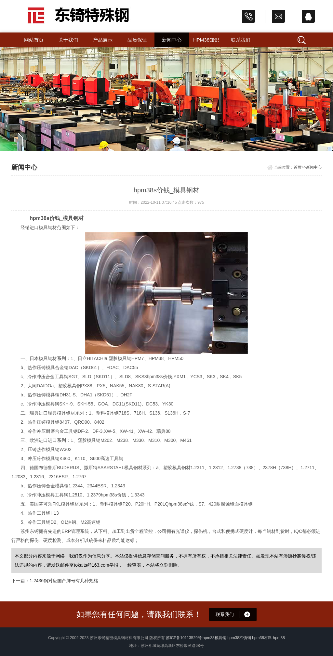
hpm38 (279, 638)
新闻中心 (171, 40)
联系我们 (240, 40)
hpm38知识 (206, 40)
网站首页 (34, 40)
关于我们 (68, 40)
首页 (297, 167)
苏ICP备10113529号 (183, 638)
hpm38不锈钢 (239, 638)
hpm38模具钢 (214, 638)
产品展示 (103, 40)
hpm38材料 (262, 638)
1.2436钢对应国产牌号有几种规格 (64, 580)
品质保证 (137, 40)
